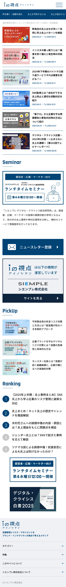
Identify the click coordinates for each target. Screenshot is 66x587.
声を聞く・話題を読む (12, 14)
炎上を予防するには (37, 14)
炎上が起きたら (58, 14)
